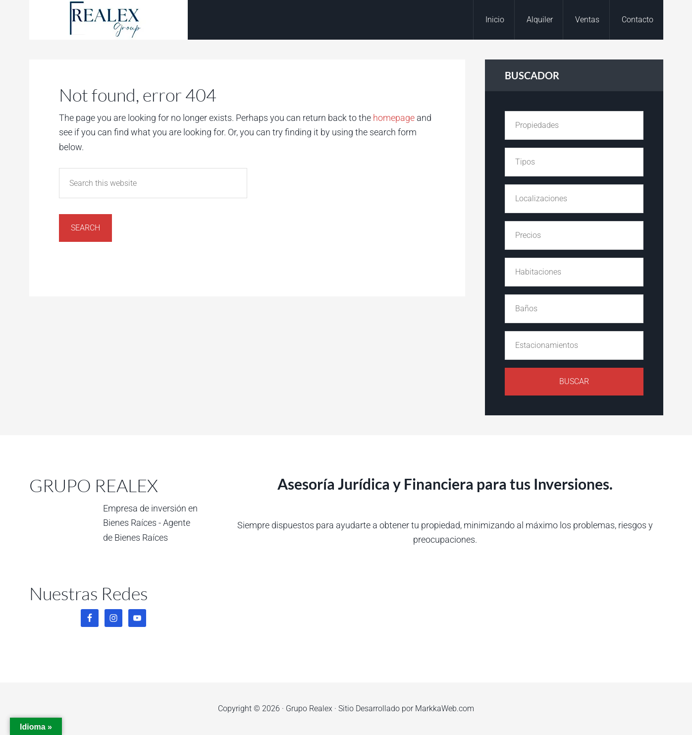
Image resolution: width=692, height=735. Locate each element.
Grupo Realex (108, 20)
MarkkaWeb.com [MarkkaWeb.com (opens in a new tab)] (444, 708)
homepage (394, 118)
